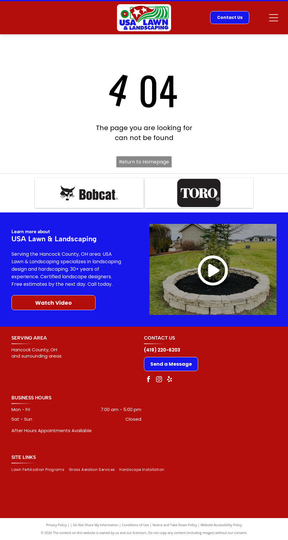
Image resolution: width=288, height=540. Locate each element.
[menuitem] (40, 470)
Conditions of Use (135, 525)
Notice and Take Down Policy (175, 525)
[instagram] (159, 380)
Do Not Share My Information (95, 525)
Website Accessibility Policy (221, 525)
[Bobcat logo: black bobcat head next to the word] (89, 193)
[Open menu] (273, 17)
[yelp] (169, 380)
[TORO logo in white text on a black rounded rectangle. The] (199, 193)
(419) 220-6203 (162, 350)
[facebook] (148, 380)
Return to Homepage (144, 161)
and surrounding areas (36, 356)
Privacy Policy (56, 525)
